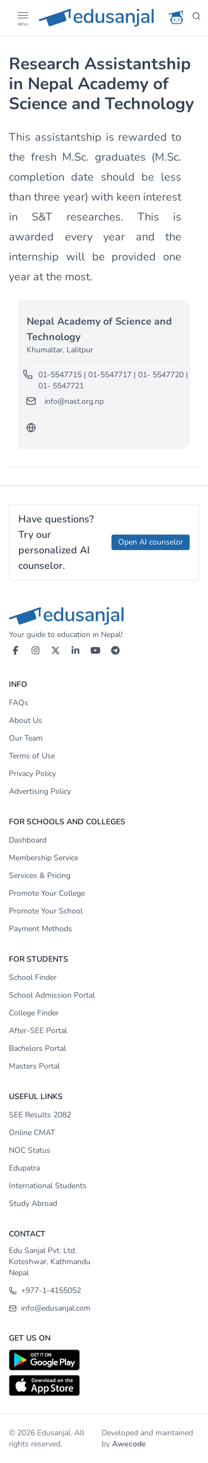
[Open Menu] (22, 17)
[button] (22, 15)
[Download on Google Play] (104, 1359)
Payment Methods (40, 928)
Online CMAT (32, 1132)
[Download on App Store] (104, 1385)
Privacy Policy (32, 773)
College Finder (34, 1013)
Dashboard (28, 840)
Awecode (129, 1444)
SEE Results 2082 (40, 1115)
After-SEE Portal (38, 1030)
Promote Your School (46, 911)
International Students (48, 1185)
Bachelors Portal (37, 1048)
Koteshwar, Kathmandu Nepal (49, 1267)
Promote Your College (47, 893)
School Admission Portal (52, 995)
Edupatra (24, 1168)
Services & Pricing (39, 875)
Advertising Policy (40, 791)
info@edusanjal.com (49, 1308)
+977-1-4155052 (45, 1290)
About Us (25, 720)
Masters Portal (34, 1066)
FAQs (18, 702)
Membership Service (43, 858)
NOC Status (29, 1150)
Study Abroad (33, 1203)
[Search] (196, 17)
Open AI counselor (150, 542)
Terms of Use (32, 756)
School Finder (33, 977)
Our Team (26, 738)
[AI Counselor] (176, 18)
